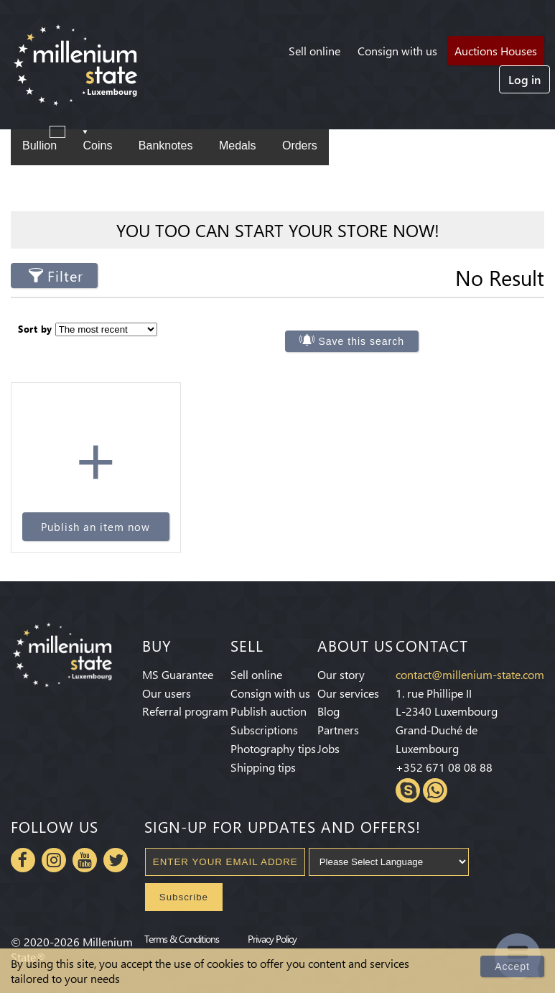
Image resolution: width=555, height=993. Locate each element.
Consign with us (397, 50)
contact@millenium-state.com (470, 674)
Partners (338, 729)
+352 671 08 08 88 (444, 767)
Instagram (54, 860)
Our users (166, 693)
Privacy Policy (272, 938)
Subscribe (183, 897)
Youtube (85, 860)
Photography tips (273, 748)
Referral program (185, 711)
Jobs (328, 748)
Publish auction (268, 711)
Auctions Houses (495, 50)
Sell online (314, 50)
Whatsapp (435, 790)
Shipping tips (263, 767)
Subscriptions (264, 729)
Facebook (23, 860)
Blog (328, 711)
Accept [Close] (512, 966)
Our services (348, 693)
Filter (65, 275)
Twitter (115, 860)
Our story (341, 674)
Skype (408, 790)
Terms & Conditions (181, 938)
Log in (524, 79)
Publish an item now (95, 526)
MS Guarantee (177, 674)
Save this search (362, 341)
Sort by (35, 329)
